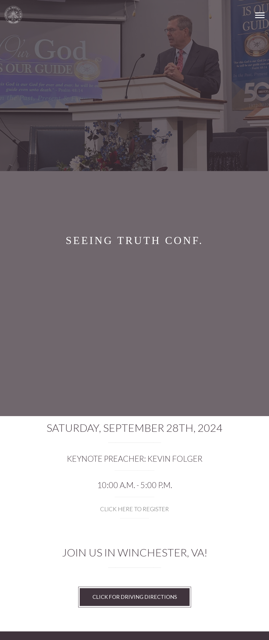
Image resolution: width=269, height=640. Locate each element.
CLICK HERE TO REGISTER (134, 508)
